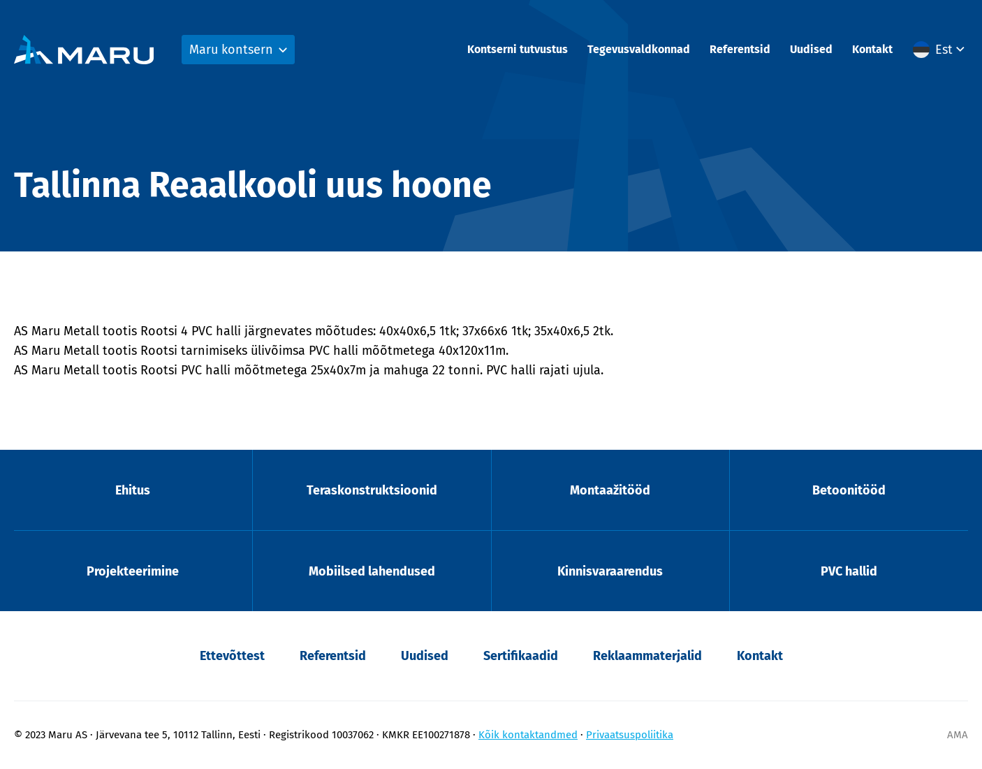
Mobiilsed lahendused (372, 571)
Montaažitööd (610, 490)
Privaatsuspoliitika (629, 734)
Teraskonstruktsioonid (372, 490)
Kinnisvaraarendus (610, 571)
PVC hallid (849, 571)
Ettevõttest (232, 656)
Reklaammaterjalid (647, 656)
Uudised (811, 49)
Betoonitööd (849, 490)
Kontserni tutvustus (517, 49)
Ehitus (132, 490)
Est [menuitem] (944, 49)
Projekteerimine (133, 571)
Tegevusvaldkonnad (638, 49)
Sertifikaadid (520, 656)
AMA (957, 734)
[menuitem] (940, 49)
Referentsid (740, 49)
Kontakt (872, 49)
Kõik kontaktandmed (528, 734)
